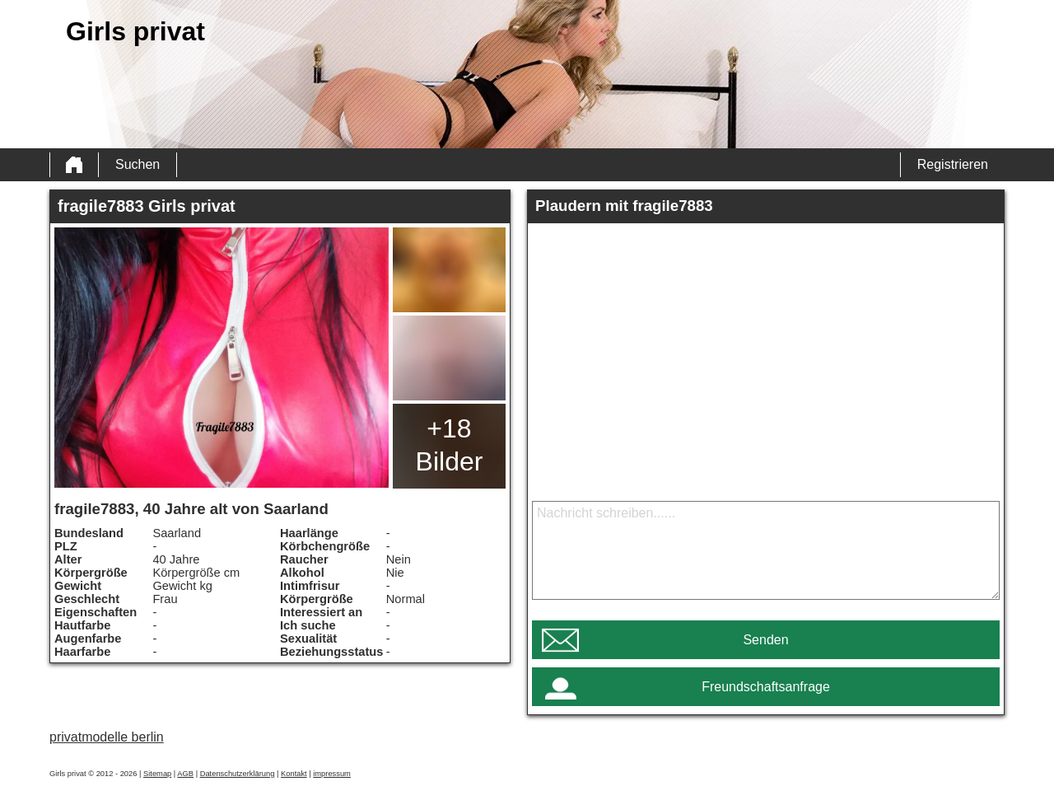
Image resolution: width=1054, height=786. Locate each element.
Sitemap (157, 774)
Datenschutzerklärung (237, 774)
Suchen (137, 164)
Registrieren (952, 164)
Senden (765, 640)
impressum (332, 774)
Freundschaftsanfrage (766, 687)
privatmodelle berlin (106, 737)
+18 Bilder (449, 445)
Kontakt (294, 774)
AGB (185, 774)
